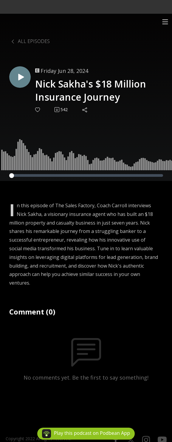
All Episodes (30, 41)
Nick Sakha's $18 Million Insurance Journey (90, 90)
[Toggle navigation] (165, 21)
